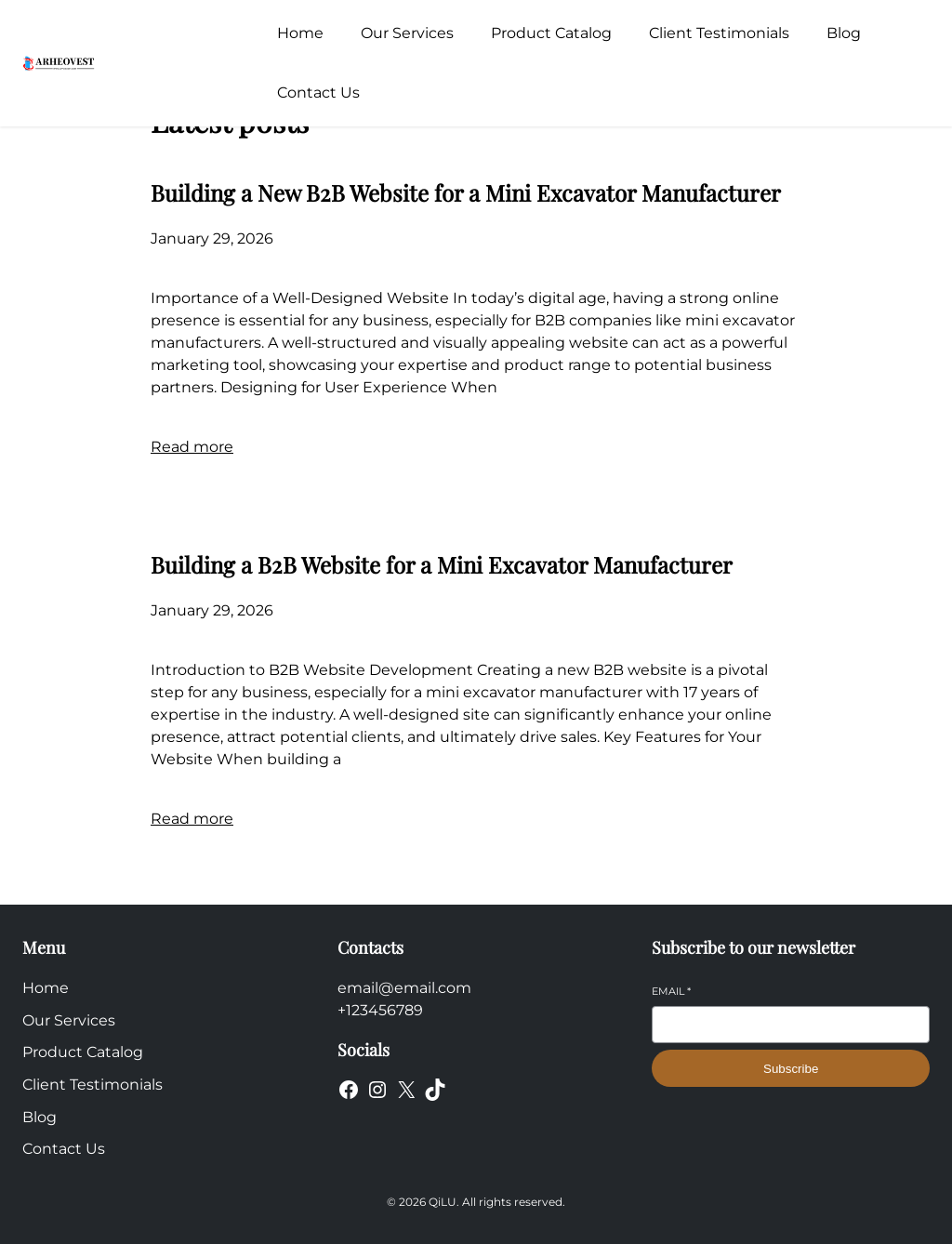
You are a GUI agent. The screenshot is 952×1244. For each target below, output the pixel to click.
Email (671, 991)
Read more (192, 447)
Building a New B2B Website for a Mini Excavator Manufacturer (466, 192)
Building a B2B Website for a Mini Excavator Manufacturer (442, 564)
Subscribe (790, 1069)
